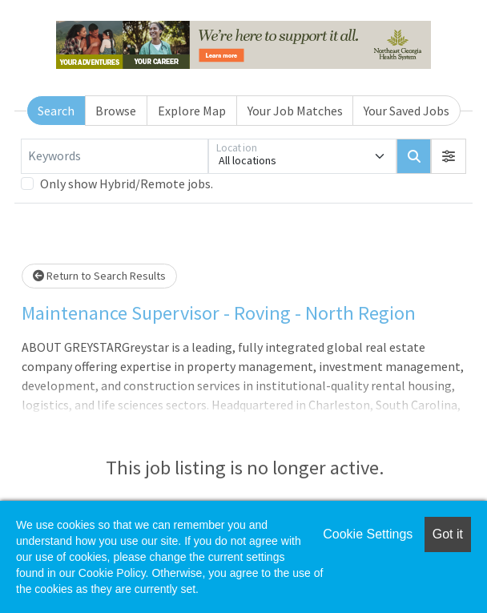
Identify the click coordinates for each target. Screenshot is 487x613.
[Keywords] (114, 156)
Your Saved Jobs (406, 111)
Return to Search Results (99, 275)
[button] (448, 156)
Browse (115, 111)
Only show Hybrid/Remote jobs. (126, 183)
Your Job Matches (295, 111)
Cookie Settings (368, 534)
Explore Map (192, 111)
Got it (448, 534)
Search (56, 111)
